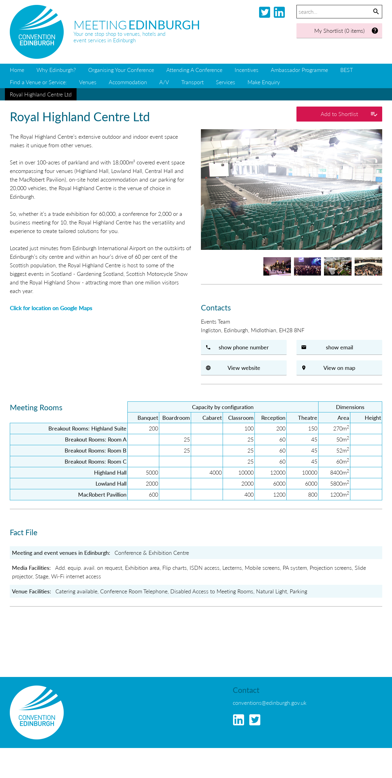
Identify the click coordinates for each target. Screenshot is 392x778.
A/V (164, 82)
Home (17, 69)
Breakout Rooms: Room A (95, 439)
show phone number (244, 347)
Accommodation (128, 82)
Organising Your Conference (121, 69)
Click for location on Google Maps (51, 308)
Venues (87, 82)
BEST (346, 69)
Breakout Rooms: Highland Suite (87, 428)
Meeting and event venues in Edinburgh (60, 552)
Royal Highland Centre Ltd (41, 94)
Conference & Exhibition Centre (152, 552)
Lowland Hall (111, 483)
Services (225, 82)
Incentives (246, 69)
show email (339, 347)
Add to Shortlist (349, 114)
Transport (192, 82)
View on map (339, 367)
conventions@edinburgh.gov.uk (270, 702)
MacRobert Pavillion (102, 494)
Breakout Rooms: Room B (95, 450)
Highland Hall (110, 472)
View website (244, 367)
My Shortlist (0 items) (346, 30)
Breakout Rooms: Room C (95, 461)
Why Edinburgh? (56, 69)
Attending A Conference (194, 69)
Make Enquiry (263, 82)
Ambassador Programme (299, 69)
